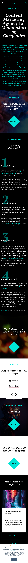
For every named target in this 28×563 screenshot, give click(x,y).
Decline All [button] (21, 559)
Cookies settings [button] (6, 559)
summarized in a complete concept (13, 258)
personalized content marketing (10, 223)
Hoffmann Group (8, 287)
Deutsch (24, 3)
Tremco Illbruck (18, 287)
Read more (10, 535)
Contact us (4, 310)
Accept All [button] (14, 559)
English (21, 3)
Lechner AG (4, 288)
